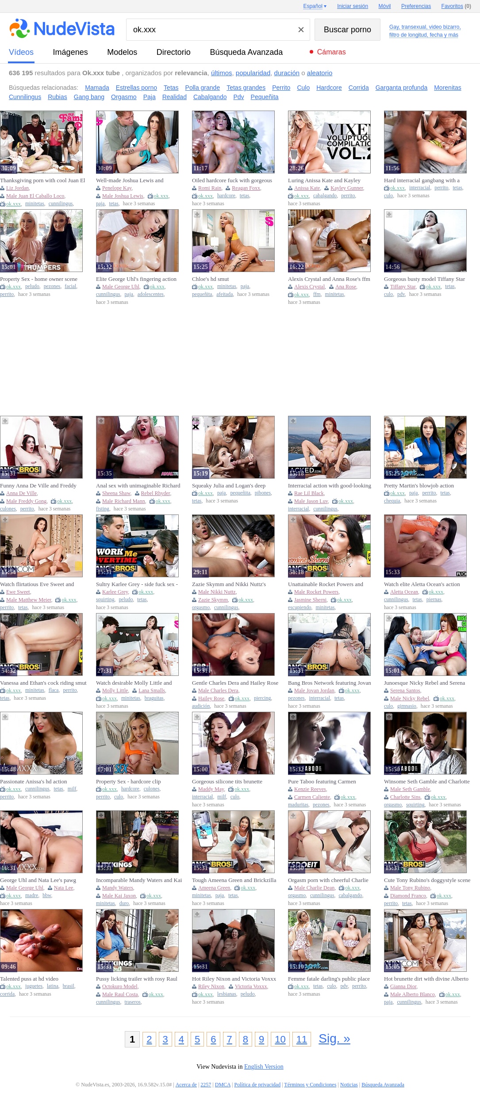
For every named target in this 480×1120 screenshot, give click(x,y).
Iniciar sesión (352, 6)
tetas (113, 204)
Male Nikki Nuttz (217, 592)
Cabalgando (210, 96)
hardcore (226, 196)
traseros (132, 1002)
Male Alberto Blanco (412, 994)
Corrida (359, 87)
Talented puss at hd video (29, 978)
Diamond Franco (408, 896)
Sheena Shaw (116, 493)
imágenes (70, 52)
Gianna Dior (403, 986)
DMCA (222, 1085)
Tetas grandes (246, 87)
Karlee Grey (115, 592)
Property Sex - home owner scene (38, 279)
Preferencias (416, 6)
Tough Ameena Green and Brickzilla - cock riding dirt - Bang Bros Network (234, 880)
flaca (54, 690)
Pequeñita (265, 96)
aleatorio (320, 73)
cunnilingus (61, 204)
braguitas (154, 698)
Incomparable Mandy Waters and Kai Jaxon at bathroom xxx (139, 880)
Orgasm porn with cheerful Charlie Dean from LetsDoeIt (328, 880)
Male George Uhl (120, 287)
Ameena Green (214, 888)
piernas (434, 599)
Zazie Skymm (213, 600)
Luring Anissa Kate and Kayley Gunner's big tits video (324, 180)
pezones (52, 286)
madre (31, 895)
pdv (401, 294)
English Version (264, 1066)
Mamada (97, 87)
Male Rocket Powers (316, 592)
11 (301, 1039)
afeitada (224, 294)
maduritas (298, 805)
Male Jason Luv (311, 501)
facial (70, 286)
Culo (303, 87)
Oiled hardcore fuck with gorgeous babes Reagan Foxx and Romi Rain (232, 180)
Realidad (174, 96)
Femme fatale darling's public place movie (329, 978)
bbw (46, 895)
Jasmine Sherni (310, 600)
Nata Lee (63, 888)
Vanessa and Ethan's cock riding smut (43, 682)
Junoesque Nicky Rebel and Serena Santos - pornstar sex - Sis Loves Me (426, 683)
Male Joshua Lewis (122, 196)
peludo (32, 286)
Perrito (281, 87)
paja (100, 204)
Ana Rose (345, 287)
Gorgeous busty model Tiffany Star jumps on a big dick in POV (424, 279)
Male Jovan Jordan (314, 690)
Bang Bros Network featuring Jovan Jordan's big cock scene (329, 683)
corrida (7, 994)
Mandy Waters (117, 888)
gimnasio (406, 706)
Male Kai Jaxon (119, 896)
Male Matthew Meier (28, 600)
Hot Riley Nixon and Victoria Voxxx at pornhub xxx (234, 978)
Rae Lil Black (309, 493)
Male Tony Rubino (410, 888)
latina (52, 986)
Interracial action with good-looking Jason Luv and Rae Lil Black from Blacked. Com (329, 485)
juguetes (33, 986)
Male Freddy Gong (26, 501)
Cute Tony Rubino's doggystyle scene (427, 880)
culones (8, 509)
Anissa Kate (307, 188)
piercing (262, 698)
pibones (263, 493)
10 (280, 1039)
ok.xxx (13, 204)
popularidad (253, 73)
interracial (419, 188)
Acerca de (186, 1085)
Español (312, 6)
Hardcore (329, 87)
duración (287, 73)
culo (388, 196)
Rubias (57, 96)
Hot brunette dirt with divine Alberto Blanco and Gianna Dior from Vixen (426, 978)
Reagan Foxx (246, 188)
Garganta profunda (402, 87)
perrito (348, 196)
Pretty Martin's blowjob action (419, 485)
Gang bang (89, 96)
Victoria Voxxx (251, 986)
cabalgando (325, 196)
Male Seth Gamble (410, 789)
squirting (105, 599)
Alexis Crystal (309, 287)
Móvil (385, 6)
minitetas (34, 204)
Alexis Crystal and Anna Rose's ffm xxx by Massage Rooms (329, 279)
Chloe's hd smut (210, 279)
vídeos (21, 52)
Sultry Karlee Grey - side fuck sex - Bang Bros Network (137, 584)
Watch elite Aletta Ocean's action (422, 584)
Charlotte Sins (405, 797)
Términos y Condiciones (310, 1085)
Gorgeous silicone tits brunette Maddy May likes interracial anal (230, 781)
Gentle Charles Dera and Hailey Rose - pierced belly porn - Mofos (235, 683)
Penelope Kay (116, 188)
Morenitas (447, 87)
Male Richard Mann (123, 501)
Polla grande (202, 87)
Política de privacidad (257, 1085)
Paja (149, 96)
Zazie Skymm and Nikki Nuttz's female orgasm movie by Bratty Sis (232, 584)
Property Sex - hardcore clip (128, 781)
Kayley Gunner (346, 188)
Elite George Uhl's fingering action (136, 279)
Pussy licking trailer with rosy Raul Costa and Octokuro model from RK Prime (138, 978)
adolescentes (151, 294)
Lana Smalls (151, 690)
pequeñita (202, 294)
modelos (122, 52)
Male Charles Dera (218, 690)
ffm (317, 294)
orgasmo (201, 607)
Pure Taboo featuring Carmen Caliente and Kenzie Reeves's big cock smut (326, 781)
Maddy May (211, 789)
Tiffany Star (402, 287)
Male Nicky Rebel (409, 698)
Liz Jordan (17, 188)
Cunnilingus (25, 96)
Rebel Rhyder (155, 493)
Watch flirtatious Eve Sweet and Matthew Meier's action (37, 584)
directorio (174, 52)
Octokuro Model (120, 986)
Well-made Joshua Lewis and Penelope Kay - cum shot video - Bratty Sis (133, 180)
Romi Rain (209, 188)
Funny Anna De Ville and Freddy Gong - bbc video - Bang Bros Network (38, 485)
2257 (205, 1085)
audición (201, 706)
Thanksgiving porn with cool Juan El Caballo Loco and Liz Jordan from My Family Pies (42, 180)
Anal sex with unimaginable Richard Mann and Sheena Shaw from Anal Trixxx (138, 485)
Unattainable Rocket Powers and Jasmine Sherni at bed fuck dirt (325, 584)
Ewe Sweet (18, 592)
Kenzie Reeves (310, 789)
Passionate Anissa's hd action (33, 781)
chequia (392, 501)
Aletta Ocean (404, 592)
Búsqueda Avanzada (246, 52)
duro (124, 903)
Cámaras (331, 52)
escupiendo (299, 607)
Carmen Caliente (312, 797)
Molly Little (115, 690)
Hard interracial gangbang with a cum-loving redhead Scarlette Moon (425, 180)
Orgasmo (124, 96)
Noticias (349, 1085)
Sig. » (334, 1038)
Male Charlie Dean (314, 888)
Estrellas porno (136, 87)
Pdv (238, 96)
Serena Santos (405, 690)
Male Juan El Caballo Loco (35, 196)
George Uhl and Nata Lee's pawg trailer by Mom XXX (38, 880)
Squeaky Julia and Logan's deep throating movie (228, 485)
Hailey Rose (211, 698)
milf (72, 789)
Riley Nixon (211, 986)
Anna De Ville (21, 493)
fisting (102, 509)
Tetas (171, 87)
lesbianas (226, 994)
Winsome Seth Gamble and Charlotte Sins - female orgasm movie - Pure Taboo (427, 781)
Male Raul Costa (120, 994)
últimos (221, 73)
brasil (68, 986)
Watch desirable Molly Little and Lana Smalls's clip (134, 683)
